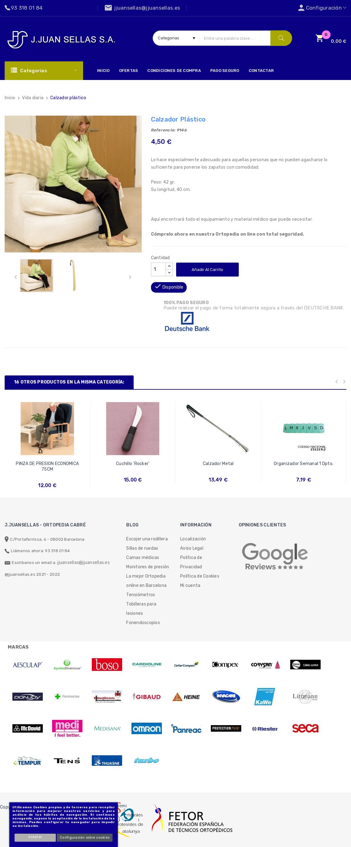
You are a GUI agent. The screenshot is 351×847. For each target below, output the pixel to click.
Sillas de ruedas (142, 548)
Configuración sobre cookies (84, 838)
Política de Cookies (199, 576)
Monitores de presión (147, 567)
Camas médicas (142, 557)
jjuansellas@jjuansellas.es (83, 562)
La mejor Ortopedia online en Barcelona (146, 581)
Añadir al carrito (207, 269)
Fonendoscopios (143, 622)
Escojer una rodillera (146, 539)
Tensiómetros (140, 594)
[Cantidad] (158, 269)
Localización (193, 539)
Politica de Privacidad (191, 562)
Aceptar (35, 837)
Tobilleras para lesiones (141, 608)
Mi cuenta (190, 585)
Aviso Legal (191, 548)
